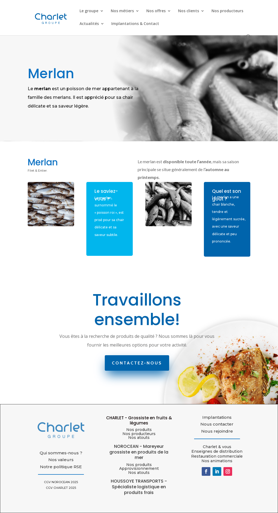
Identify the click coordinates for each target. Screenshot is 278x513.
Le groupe (89, 11)
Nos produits (139, 429)
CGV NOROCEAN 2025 (61, 482)
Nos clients (188, 11)
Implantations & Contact (135, 24)
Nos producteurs (227, 11)
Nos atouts (139, 472)
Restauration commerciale (217, 456)
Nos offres (156, 11)
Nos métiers (122, 11)
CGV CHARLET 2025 (61, 488)
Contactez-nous (137, 363)
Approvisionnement (139, 468)
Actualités (89, 24)
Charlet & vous (217, 446)
